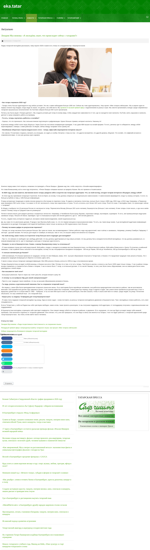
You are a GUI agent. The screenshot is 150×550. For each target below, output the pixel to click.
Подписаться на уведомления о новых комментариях (24, 368)
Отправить (8, 383)
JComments (146, 386)
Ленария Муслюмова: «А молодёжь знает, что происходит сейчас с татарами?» (39, 35)
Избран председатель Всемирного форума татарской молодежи (24, 331)
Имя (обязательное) (31, 338)
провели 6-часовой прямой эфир (72, 108)
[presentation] (21, 376)
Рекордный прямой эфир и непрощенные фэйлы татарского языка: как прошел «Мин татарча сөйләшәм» (39, 328)
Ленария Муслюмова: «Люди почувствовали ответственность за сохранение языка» (31, 324)
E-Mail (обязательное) (31, 342)
